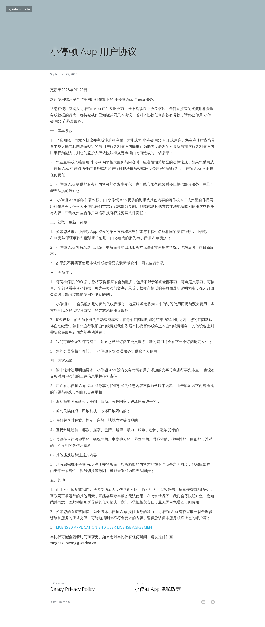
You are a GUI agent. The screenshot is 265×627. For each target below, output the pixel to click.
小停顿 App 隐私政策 (158, 589)
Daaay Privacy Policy (72, 589)
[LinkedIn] (203, 602)
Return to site (19, 9)
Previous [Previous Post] (57, 583)
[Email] (213, 602)
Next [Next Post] (139, 583)
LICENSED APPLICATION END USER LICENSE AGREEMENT (105, 527)
